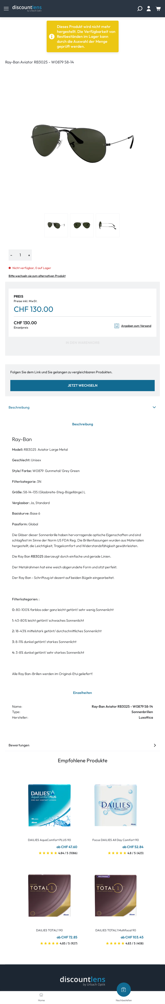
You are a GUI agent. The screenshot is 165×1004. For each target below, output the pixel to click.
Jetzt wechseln (83, 385)
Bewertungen (82, 745)
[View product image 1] (56, 225)
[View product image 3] (107, 225)
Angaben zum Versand (132, 326)
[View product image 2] (82, 225)
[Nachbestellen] (124, 989)
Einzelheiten (82, 692)
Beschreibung (82, 407)
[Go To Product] (49, 802)
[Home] (41, 994)
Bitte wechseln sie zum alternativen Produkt (37, 276)
